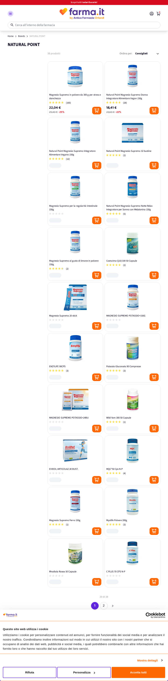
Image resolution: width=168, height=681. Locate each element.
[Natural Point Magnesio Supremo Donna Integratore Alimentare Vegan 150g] (132, 89)
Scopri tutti (84, 2)
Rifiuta (29, 672)
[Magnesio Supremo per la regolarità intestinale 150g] (75, 199)
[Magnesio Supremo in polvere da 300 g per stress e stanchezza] (75, 89)
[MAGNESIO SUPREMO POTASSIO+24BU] (75, 409)
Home (11, 36)
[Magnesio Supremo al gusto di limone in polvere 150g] (75, 254)
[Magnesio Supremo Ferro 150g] (75, 511)
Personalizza (84, 672)
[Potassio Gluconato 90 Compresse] (132, 358)
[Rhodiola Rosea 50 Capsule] (75, 562)
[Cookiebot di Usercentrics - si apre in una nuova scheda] (148, 615)
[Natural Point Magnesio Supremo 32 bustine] (132, 144)
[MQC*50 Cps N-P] (132, 460)
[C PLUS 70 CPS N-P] (132, 562)
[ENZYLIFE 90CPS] (75, 358)
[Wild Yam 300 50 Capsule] (132, 409)
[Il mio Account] (152, 14)
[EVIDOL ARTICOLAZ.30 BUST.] (75, 460)
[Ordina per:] (147, 53)
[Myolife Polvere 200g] (132, 511)
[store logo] (81, 13)
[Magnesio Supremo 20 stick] (75, 306)
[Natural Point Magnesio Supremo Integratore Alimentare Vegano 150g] (75, 144)
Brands (21, 36)
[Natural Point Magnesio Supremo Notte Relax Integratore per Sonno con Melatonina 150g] (132, 199)
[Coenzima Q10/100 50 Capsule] (132, 254)
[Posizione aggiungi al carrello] (96, 110)
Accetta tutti (138, 672)
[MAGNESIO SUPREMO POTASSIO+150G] (132, 306)
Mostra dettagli (147, 660)
